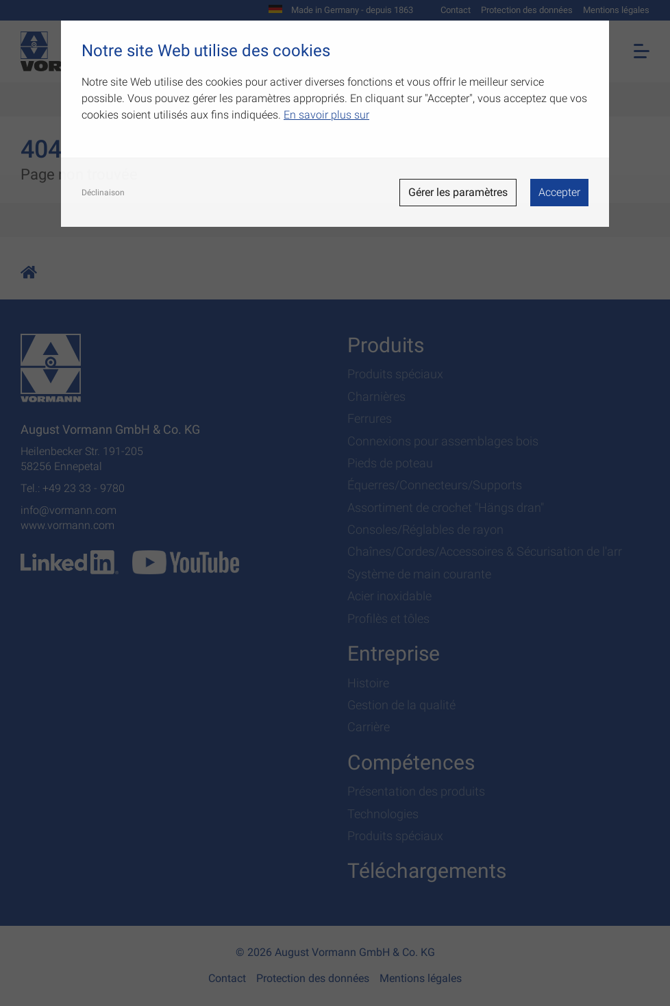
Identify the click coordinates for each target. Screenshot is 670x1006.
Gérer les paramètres (458, 192)
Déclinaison (103, 192)
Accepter (559, 192)
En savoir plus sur (326, 114)
